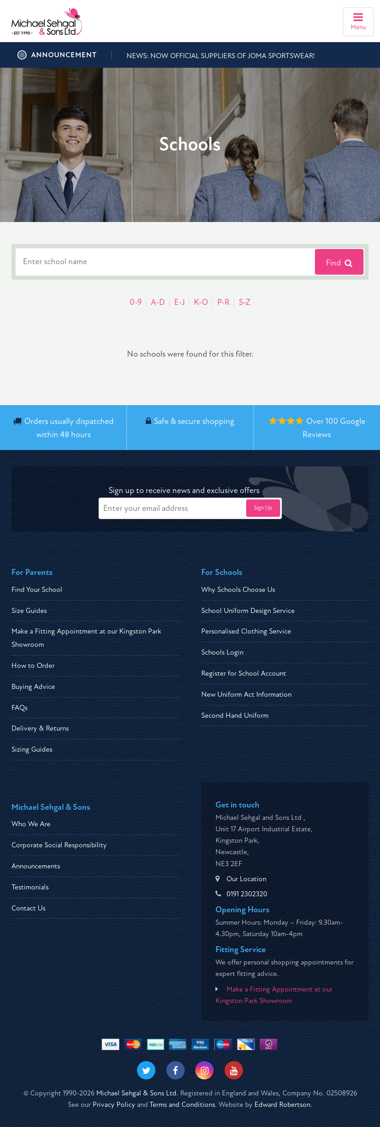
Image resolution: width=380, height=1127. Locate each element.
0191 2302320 (246, 894)
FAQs (19, 707)
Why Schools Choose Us (238, 589)
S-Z (244, 302)
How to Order (33, 665)
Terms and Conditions (182, 1104)
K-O (201, 302)
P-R (223, 302)
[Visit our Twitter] (146, 1070)
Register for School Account (243, 673)
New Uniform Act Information (246, 694)
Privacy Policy (114, 1104)
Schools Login (222, 652)
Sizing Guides (31, 749)
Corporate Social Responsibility (59, 845)
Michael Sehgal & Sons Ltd (136, 1093)
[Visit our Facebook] (175, 1070)
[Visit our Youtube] (234, 1070)
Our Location (246, 878)
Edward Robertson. (283, 1104)
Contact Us (28, 908)
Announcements (35, 866)
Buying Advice (33, 686)
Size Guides (29, 610)
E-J (179, 302)
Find (339, 263)
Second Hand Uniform (235, 715)
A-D (158, 302)
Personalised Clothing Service (246, 631)
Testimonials (30, 887)
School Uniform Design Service (248, 610)
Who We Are (30, 824)
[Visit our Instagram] (204, 1070)
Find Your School (36, 589)
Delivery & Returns (40, 728)
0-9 (136, 302)
